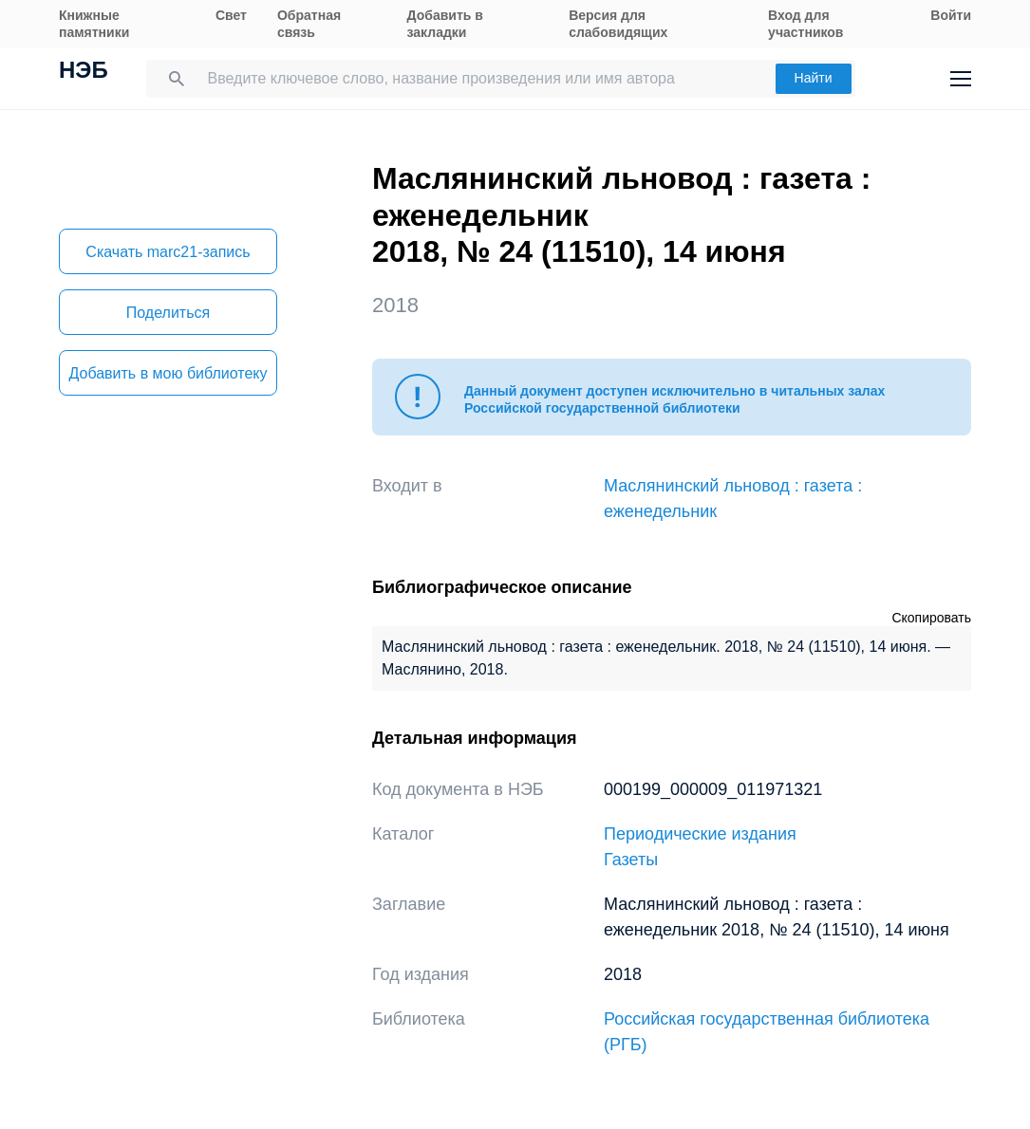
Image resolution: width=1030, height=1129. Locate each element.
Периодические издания (700, 833)
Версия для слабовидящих (618, 24)
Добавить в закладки (445, 24)
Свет (231, 15)
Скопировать (931, 617)
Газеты (631, 859)
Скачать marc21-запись (167, 252)
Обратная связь (309, 24)
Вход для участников (805, 24)
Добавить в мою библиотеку (167, 373)
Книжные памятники (94, 24)
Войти (950, 15)
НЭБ (83, 72)
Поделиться (168, 313)
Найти (814, 77)
